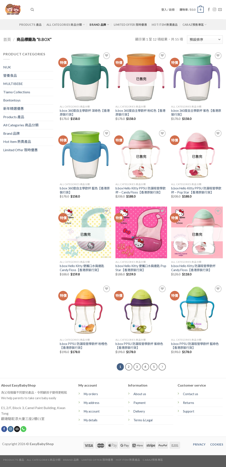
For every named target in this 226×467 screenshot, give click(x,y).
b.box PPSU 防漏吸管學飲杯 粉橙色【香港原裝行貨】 (83, 346)
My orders (91, 394)
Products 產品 (30, 24)
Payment (139, 403)
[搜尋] (32, 10)
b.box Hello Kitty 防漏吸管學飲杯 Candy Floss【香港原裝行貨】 (193, 268)
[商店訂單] (205, 39)
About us (139, 394)
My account (92, 411)
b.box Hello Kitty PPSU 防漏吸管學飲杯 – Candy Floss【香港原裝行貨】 (140, 190)
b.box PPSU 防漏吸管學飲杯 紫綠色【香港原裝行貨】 (139, 346)
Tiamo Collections (16, 92)
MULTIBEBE (13, 84)
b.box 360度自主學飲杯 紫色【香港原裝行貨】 (196, 112)
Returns (188, 403)
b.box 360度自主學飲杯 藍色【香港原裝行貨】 (85, 190)
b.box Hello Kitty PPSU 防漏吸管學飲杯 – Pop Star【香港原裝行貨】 (196, 190)
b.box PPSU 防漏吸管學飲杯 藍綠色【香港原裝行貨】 (195, 346)
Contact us (190, 394)
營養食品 (10, 75)
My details (90, 420)
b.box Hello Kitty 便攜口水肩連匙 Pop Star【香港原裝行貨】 (140, 268)
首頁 (7, 39)
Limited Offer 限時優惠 (130, 24)
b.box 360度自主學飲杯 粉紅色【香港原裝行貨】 (140, 112)
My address (91, 403)
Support (188, 411)
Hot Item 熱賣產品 (165, 24)
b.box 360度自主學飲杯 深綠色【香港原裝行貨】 (85, 112)
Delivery (139, 411)
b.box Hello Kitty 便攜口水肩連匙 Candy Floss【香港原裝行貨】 (82, 268)
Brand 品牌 (99, 25)
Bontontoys (12, 100)
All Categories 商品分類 (65, 25)
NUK (7, 67)
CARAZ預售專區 (195, 25)
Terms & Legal (143, 420)
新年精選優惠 (13, 108)
